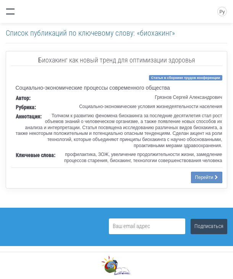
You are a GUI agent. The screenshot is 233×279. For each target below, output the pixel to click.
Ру (222, 12)
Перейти (206, 177)
